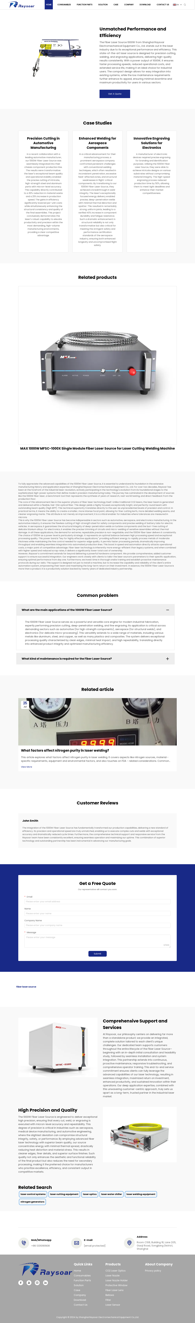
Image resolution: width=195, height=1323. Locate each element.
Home (49, 4)
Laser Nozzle (112, 1275)
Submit (97, 953)
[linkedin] (45, 1282)
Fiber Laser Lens (114, 1290)
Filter (108, 1300)
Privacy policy (153, 1270)
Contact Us (163, 4)
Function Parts (85, 4)
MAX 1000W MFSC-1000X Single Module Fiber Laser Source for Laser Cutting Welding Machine (97, 448)
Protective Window (116, 1285)
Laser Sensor (112, 1304)
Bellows (109, 1295)
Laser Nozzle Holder (116, 1280)
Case (116, 4)
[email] (94, 1245)
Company (129, 4)
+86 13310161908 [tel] (40, 1245)
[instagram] (37, 1282)
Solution (103, 4)
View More (26, 766)
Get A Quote (114, 93)
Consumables (64, 4)
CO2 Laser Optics (115, 1270)
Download (145, 4)
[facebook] (20, 1282)
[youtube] (29, 1282)
